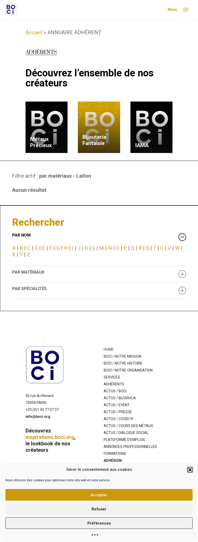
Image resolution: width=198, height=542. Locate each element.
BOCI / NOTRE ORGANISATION (128, 370)
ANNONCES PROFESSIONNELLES (130, 447)
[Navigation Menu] (177, 9)
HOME (109, 349)
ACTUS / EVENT (117, 405)
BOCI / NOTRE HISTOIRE (123, 363)
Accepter (99, 495)
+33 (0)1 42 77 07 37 (42, 410)
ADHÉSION (113, 460)
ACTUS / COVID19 (118, 419)
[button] (190, 469)
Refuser (99, 509)
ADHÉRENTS (114, 384)
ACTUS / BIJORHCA (120, 398)
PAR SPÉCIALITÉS (99, 290)
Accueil (34, 32)
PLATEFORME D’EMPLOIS (124, 440)
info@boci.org (38, 416)
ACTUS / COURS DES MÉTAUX (128, 426)
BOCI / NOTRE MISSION (122, 356)
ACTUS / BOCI (115, 391)
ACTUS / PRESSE (118, 412)
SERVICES (112, 377)
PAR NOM (99, 237)
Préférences (99, 523)
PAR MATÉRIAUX (99, 274)
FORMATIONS (115, 453)
